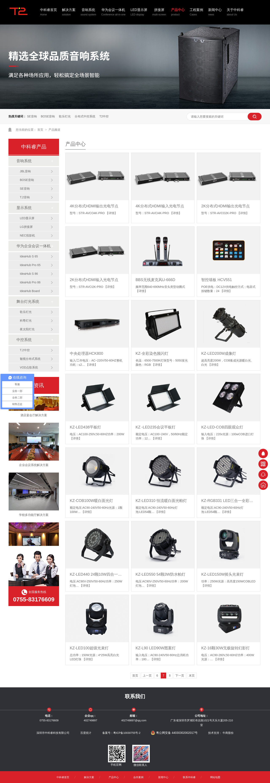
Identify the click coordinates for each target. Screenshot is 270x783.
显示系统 (24, 208)
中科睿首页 (48, 12)
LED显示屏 (139, 12)
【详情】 (111, 213)
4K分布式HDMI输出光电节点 (94, 206)
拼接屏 (159, 12)
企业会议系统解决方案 (34, 466)
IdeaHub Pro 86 (30, 282)
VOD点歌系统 (29, 367)
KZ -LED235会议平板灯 (156, 427)
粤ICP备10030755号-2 (126, 732)
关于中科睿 (235, 12)
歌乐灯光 (65, 116)
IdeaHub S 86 (29, 273)
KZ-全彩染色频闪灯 (152, 353)
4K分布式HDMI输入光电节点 (160, 206)
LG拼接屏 (26, 226)
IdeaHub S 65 (29, 256)
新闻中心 (215, 12)
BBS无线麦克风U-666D (155, 280)
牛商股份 (228, 732)
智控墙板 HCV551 (216, 280)
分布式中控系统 (85, 116)
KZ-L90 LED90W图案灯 (156, 648)
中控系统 (24, 340)
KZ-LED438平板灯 (85, 427)
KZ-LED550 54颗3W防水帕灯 (160, 574)
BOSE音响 (48, 116)
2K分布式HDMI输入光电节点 (94, 280)
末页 (192, 675)
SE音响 (32, 116)
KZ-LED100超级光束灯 (89, 648)
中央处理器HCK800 (86, 353)
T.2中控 (25, 350)
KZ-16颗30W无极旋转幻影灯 (225, 648)
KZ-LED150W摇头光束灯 (222, 574)
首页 (40, 129)
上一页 (147, 675)
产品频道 (54, 129)
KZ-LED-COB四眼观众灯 (222, 427)
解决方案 (69, 12)
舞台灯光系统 (27, 301)
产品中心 (178, 12)
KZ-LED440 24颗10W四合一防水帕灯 (97, 574)
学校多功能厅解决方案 (34, 516)
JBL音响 (25, 171)
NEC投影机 (27, 235)
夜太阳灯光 (27, 329)
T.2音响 (25, 197)
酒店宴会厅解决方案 (33, 416)
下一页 (179, 675)
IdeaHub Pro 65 (30, 265)
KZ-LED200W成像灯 (218, 353)
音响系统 (88, 12)
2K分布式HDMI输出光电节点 (225, 206)
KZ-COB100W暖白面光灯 (91, 501)
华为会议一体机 (113, 12)
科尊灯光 (26, 320)
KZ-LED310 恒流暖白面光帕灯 (161, 501)
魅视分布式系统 (30, 358)
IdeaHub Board (30, 291)
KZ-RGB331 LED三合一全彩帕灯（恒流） (228, 501)
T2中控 (104, 116)
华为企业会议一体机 (33, 246)
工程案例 (196, 12)
